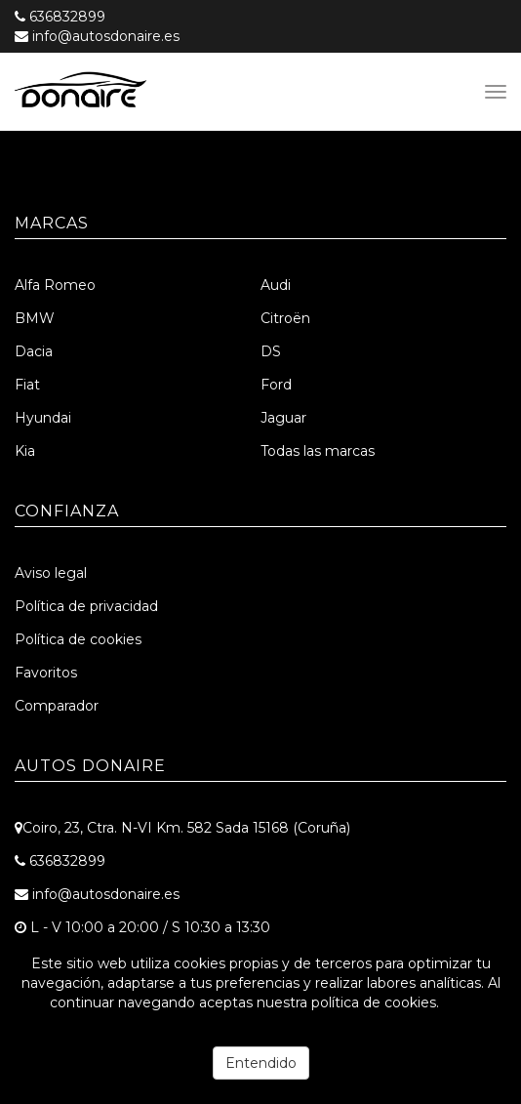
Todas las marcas (317, 451)
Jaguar (283, 418)
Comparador (57, 706)
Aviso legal (51, 573)
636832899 (67, 16)
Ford (276, 384)
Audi (275, 285)
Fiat (27, 384)
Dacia (34, 351)
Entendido (261, 1063)
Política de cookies (78, 639)
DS (270, 351)
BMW (35, 318)
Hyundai (43, 418)
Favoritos (46, 672)
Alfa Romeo (55, 285)
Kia (25, 451)
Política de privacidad (86, 606)
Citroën (285, 318)
